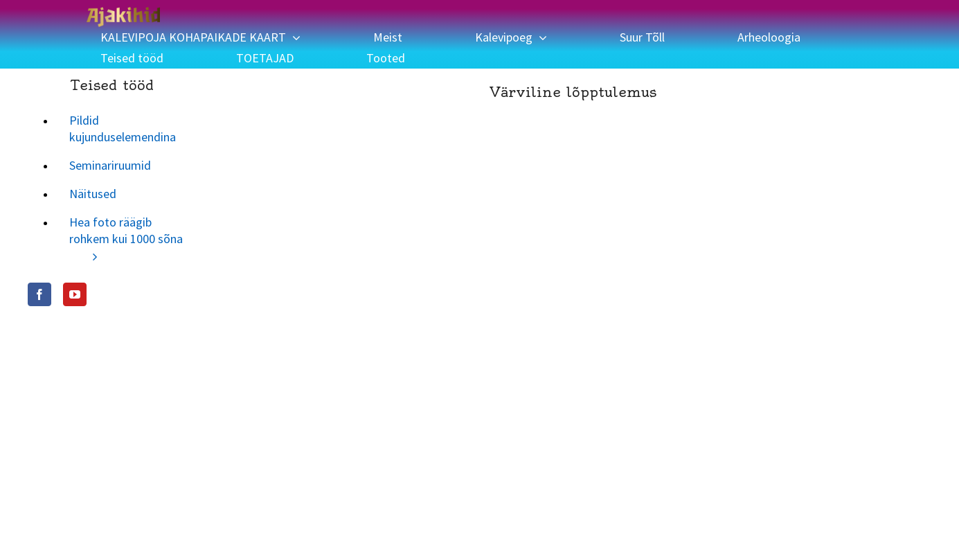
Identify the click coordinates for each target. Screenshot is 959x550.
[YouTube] (75, 294)
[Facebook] (39, 294)
